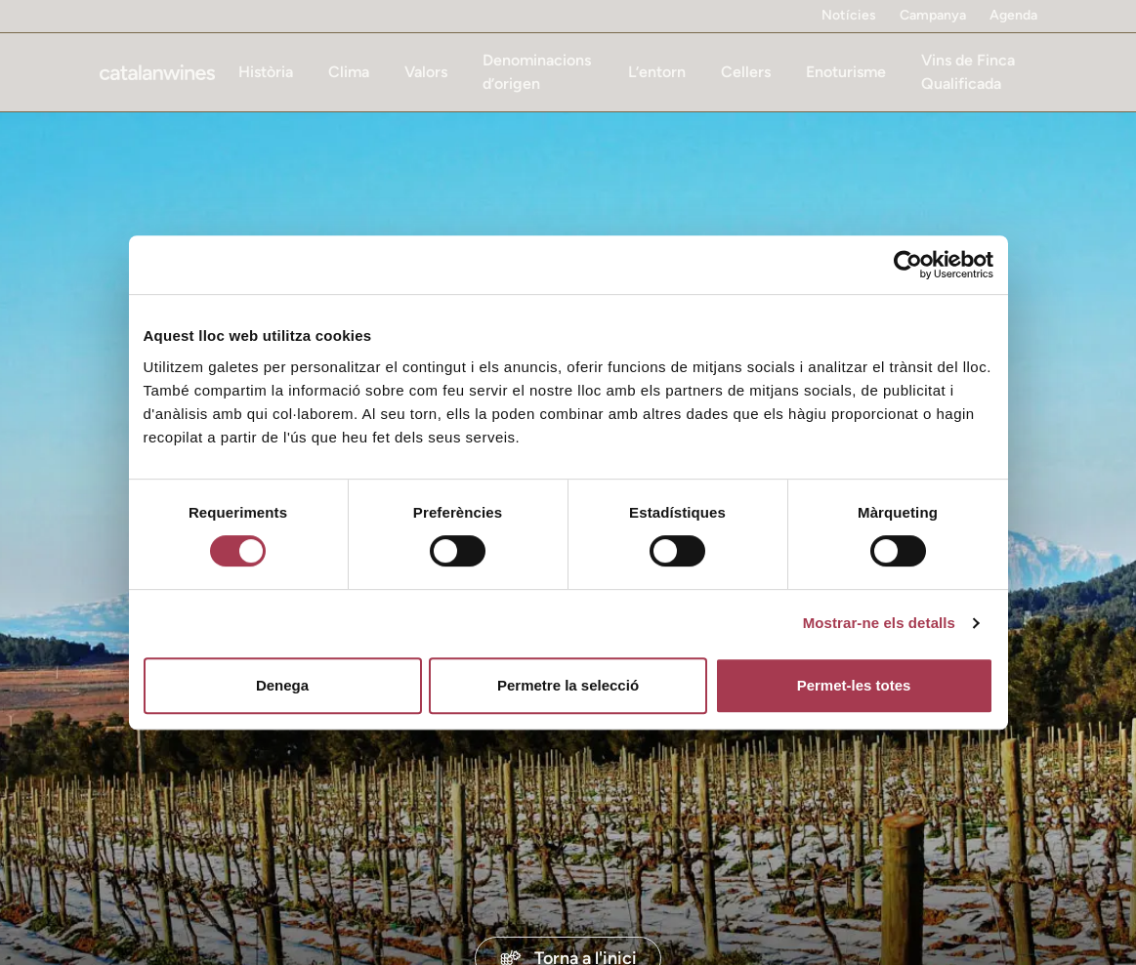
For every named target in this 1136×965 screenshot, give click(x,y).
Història (265, 72)
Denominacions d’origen (537, 72)
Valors (425, 72)
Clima (348, 72)
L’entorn (657, 72)
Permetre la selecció (568, 685)
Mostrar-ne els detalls (879, 622)
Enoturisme (846, 72)
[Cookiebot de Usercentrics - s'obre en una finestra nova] (907, 264)
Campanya (933, 15)
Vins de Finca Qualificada (968, 72)
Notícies (848, 15)
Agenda (1013, 15)
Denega (282, 685)
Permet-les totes (854, 685)
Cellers (746, 72)
